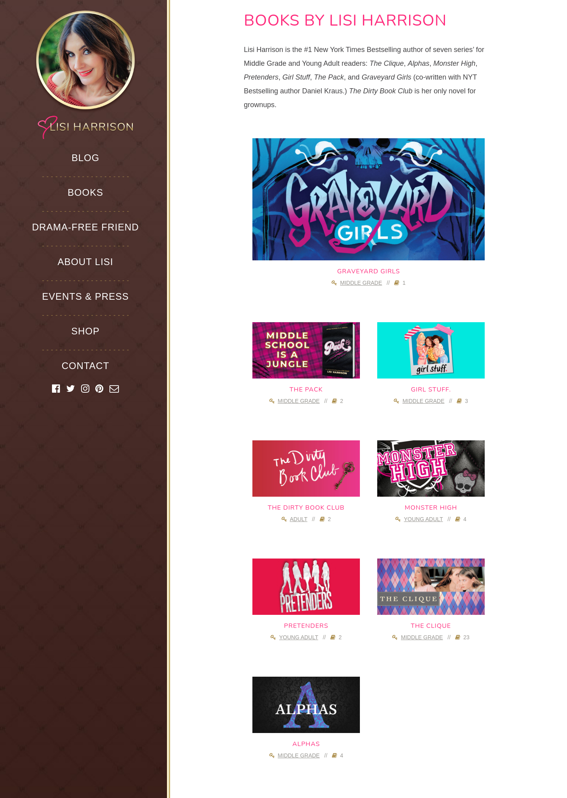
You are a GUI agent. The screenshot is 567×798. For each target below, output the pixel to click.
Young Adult (423, 519)
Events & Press (85, 296)
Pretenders (306, 626)
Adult (299, 519)
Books (85, 192)
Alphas (306, 744)
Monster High (431, 507)
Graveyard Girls (368, 271)
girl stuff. (431, 389)
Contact (85, 365)
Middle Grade (361, 283)
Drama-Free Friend (85, 227)
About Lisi (85, 261)
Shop (85, 331)
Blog (86, 157)
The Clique (431, 626)
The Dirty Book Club (306, 507)
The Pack (305, 389)
